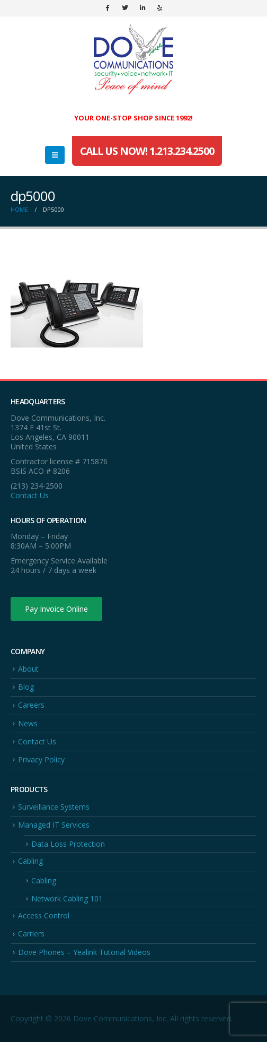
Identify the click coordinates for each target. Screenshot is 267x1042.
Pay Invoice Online (56, 608)
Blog (26, 687)
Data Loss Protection (68, 844)
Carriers (31, 933)
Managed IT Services (54, 825)
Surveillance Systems (54, 807)
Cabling (30, 861)
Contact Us (30, 495)
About (28, 669)
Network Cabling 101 (67, 898)
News (28, 723)
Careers (31, 705)
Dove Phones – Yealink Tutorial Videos (84, 952)
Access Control (43, 915)
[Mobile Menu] (55, 155)
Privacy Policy (41, 759)
